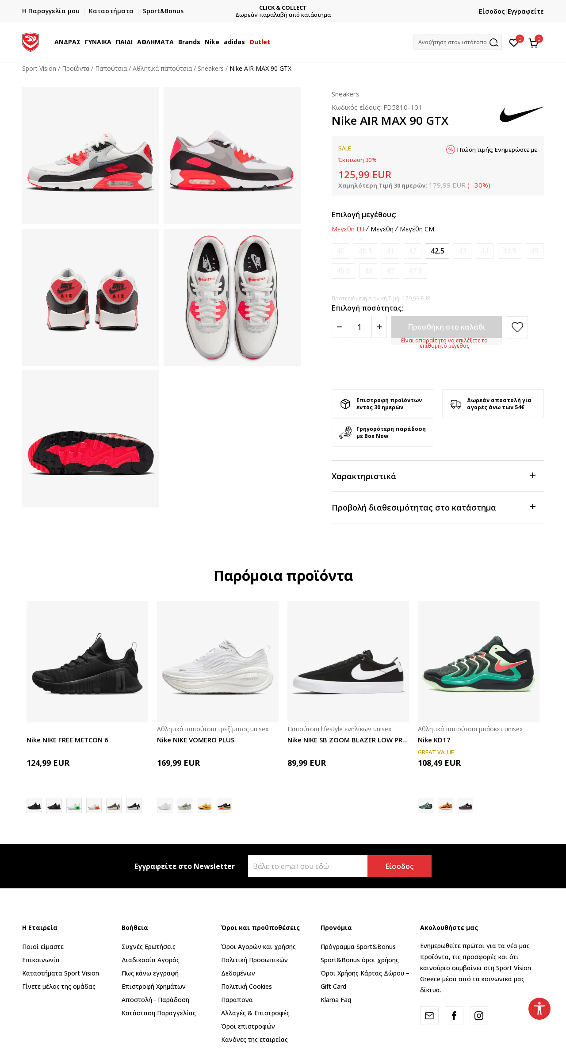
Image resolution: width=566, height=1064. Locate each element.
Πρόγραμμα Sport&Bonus (358, 946)
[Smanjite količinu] (339, 327)
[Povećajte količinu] (379, 327)
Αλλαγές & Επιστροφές (255, 1013)
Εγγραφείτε (526, 11)
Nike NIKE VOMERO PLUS (195, 739)
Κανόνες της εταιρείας (254, 1039)
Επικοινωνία (41, 960)
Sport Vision (39, 68)
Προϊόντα (75, 68)
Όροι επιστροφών (248, 1026)
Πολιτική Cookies (246, 986)
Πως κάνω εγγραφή (150, 973)
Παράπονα (237, 999)
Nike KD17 (434, 739)
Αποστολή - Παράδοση (155, 999)
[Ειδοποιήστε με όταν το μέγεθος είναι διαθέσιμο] (340, 251)
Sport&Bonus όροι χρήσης (360, 960)
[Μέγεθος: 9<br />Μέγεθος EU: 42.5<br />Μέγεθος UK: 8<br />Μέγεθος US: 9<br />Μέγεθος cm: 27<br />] (437, 251)
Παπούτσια (111, 68)
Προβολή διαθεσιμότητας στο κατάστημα (433, 507)
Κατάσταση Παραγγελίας (159, 1013)
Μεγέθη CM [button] (417, 229)
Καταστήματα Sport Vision (60, 973)
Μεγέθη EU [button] (348, 229)
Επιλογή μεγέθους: (364, 215)
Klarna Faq (336, 999)
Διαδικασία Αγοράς (151, 960)
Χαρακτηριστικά (433, 475)
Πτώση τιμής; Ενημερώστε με (497, 150)
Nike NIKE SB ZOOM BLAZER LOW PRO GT (348, 739)
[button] (457, 42)
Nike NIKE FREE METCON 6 (67, 739)
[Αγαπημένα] (514, 42)
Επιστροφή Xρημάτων (154, 986)
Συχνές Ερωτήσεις (149, 946)
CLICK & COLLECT (291, 7)
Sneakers (211, 68)
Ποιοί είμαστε (43, 946)
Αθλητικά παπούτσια (162, 68)
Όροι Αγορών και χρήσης (258, 946)
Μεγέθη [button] (382, 229)
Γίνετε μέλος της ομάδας (59, 986)
